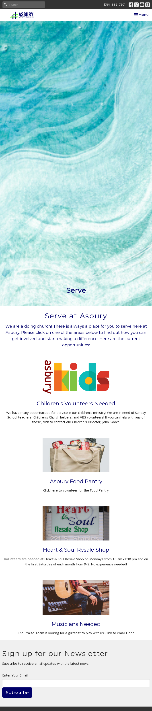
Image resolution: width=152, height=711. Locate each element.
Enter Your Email (15, 675)
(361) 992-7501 (114, 4)
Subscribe (17, 692)
